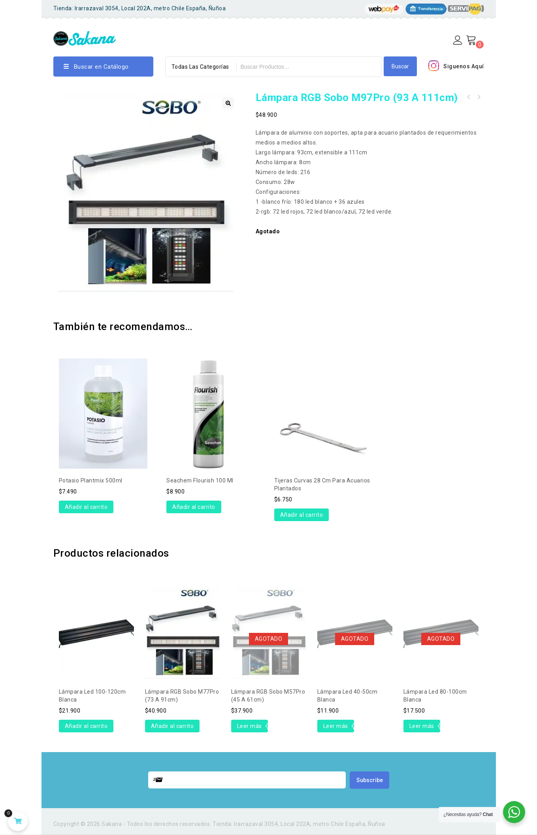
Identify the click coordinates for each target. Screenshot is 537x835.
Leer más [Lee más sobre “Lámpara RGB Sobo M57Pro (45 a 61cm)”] (249, 726)
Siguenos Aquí (463, 66)
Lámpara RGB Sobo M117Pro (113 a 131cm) (468, 97)
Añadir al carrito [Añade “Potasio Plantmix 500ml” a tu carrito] (86, 507)
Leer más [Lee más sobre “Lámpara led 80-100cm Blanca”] (421, 726)
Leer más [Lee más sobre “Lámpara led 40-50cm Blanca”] (335, 726)
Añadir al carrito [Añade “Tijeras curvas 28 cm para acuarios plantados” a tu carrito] (301, 515)
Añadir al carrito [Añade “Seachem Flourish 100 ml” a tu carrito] (193, 507)
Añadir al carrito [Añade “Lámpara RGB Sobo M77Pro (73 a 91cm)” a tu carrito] (172, 726)
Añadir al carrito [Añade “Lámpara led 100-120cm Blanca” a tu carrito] (86, 726)
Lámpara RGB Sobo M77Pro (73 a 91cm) (478, 97)
